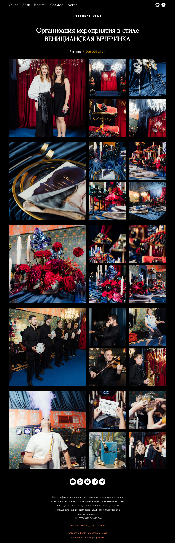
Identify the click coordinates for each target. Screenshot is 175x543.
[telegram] (163, 5)
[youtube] (87, 481)
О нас (13, 5)
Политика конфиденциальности (88, 525)
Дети (26, 5)
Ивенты (40, 5)
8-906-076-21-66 (94, 52)
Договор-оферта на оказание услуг (87, 532)
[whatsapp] (157, 5)
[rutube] (95, 481)
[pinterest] (80, 481)
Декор (72, 5)
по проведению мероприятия (87, 537)
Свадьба (56, 5)
